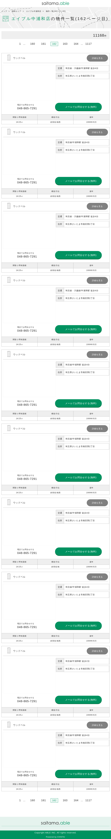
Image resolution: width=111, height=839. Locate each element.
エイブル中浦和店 (33, 11)
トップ (4, 11)
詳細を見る (55, 88)
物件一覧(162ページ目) (56, 11)
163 (65, 43)
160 (32, 43)
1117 (88, 43)
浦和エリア (16, 11)
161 (43, 43)
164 (76, 43)
